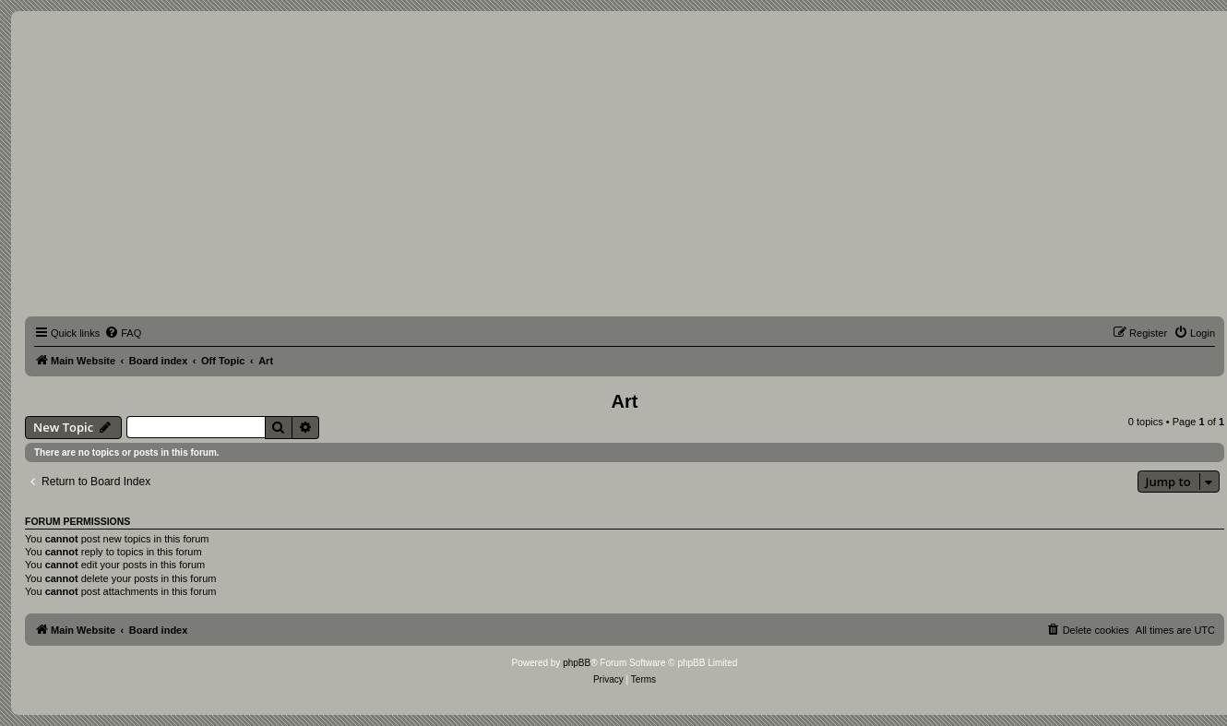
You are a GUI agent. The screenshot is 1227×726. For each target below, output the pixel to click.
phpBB (576, 663)
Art (625, 401)
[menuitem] (122, 333)
